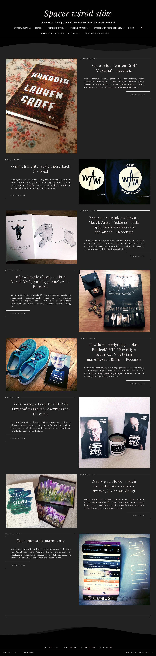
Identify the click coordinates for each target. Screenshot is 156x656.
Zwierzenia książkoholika (109, 28)
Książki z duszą (57, 28)
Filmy (131, 28)
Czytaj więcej (138, 95)
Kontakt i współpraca (52, 33)
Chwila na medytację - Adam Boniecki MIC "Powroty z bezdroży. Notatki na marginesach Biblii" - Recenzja (114, 352)
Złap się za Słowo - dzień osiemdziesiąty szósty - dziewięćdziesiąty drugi (114, 486)
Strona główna (22, 28)
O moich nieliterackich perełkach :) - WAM (41, 168)
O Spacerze (74, 33)
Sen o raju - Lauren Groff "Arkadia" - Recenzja (114, 68)
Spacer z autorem (80, 28)
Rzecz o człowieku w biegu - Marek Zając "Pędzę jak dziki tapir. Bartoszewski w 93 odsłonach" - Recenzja (114, 224)
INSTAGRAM (88, 647)
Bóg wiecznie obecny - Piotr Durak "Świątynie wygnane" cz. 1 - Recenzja (41, 281)
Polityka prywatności (97, 33)
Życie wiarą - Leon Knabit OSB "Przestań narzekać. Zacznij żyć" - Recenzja (41, 409)
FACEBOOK (51, 647)
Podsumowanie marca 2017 (41, 540)
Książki (39, 28)
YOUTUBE (106, 647)
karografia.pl (146, 652)
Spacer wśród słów (78, 13)
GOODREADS (70, 647)
